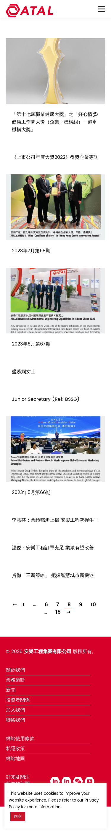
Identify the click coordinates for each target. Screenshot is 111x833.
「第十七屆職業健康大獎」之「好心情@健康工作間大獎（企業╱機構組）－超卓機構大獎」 (55, 122)
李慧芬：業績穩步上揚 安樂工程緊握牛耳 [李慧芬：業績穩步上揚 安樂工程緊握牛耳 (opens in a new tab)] (55, 520)
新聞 (10, 690)
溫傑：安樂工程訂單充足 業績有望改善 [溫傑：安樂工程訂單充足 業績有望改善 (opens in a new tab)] (53, 548)
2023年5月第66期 (31, 492)
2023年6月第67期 (31, 344)
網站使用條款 (20, 738)
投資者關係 (18, 700)
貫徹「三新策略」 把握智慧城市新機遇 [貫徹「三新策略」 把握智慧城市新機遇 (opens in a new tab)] (53, 575)
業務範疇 (15, 680)
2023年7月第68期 (31, 251)
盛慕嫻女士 (24, 371)
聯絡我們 (15, 720)
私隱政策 (15, 748)
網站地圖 (15, 758)
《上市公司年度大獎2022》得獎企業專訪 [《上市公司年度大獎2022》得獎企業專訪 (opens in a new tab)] (55, 157)
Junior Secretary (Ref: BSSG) (46, 399)
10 (93, 605)
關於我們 (15, 670)
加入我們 (15, 710)
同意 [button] (18, 817)
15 (58, 612)
